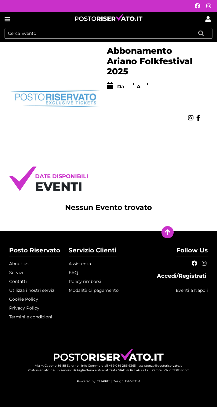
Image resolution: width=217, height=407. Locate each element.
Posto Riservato (34, 250)
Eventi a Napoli (192, 290)
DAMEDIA (132, 381)
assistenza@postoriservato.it (160, 366)
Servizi (16, 272)
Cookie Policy (23, 299)
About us (18, 263)
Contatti (18, 281)
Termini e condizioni (30, 317)
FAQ (73, 272)
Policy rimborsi (85, 281)
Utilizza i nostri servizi (32, 290)
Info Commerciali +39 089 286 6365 (108, 366)
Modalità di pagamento (94, 290)
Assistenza (80, 263)
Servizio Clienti (93, 250)
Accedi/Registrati (182, 276)
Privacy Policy (24, 308)
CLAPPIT (103, 381)
